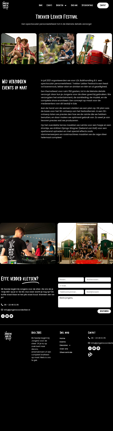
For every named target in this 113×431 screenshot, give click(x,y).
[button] (3, 49)
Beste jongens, (84, 302)
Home (41, 5)
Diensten (61, 5)
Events (49, 5)
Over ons (74, 5)
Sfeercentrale (87, 5)
